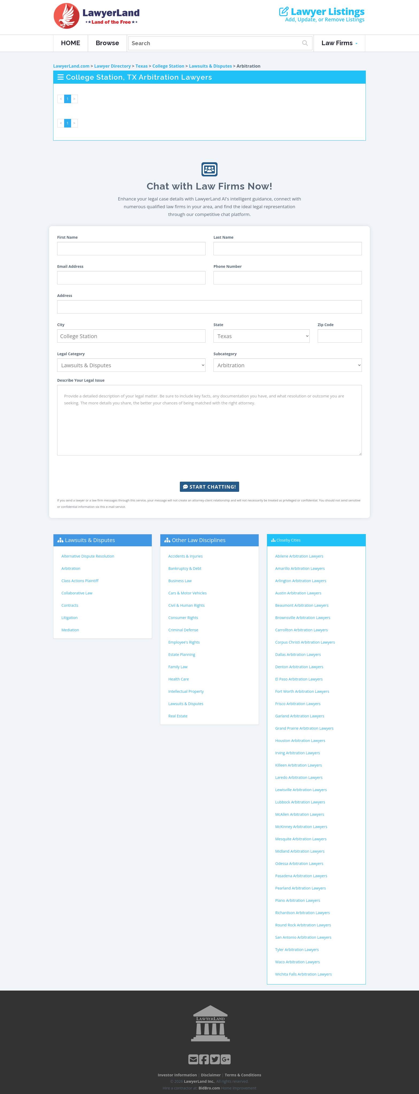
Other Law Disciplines (199, 540)
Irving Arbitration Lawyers (297, 752)
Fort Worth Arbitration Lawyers (302, 691)
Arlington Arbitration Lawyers (300, 580)
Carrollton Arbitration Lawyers (301, 629)
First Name (67, 237)
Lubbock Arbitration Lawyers (300, 802)
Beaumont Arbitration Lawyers (301, 605)
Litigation (69, 617)
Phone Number (228, 266)
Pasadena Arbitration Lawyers (301, 875)
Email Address (70, 266)
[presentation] (209, 468)
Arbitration (70, 568)
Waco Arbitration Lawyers (297, 961)
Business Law (180, 580)
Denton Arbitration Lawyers (299, 666)
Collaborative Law (76, 593)
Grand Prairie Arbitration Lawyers (304, 728)
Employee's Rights (184, 642)
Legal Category (71, 353)
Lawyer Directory (112, 66)
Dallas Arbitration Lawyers (298, 654)
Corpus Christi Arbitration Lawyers (305, 642)
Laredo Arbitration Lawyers (299, 777)
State (218, 324)
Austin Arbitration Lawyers (298, 593)
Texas (141, 66)
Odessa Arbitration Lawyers (299, 863)
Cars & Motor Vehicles (187, 593)
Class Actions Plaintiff (79, 580)
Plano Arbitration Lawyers (297, 900)
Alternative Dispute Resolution (87, 556)
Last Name (224, 237)
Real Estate (178, 715)
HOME (70, 43)
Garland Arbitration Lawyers (299, 715)
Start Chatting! (209, 487)
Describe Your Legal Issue (80, 380)
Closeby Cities (289, 540)
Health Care (178, 679)
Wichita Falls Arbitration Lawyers (303, 974)
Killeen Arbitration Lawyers (298, 765)
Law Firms (339, 43)
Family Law (178, 666)
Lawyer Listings (321, 11)
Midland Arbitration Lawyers (299, 851)
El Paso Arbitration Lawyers (299, 679)
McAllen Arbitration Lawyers (299, 814)
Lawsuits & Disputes (210, 66)
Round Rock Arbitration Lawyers (303, 924)
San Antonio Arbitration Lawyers (303, 937)
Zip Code (326, 324)
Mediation (70, 629)
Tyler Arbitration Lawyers (297, 949)
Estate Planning (181, 654)
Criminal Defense (183, 629)
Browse (107, 43)
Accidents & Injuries (185, 556)
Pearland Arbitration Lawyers (300, 888)
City (60, 324)
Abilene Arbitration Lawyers (299, 556)
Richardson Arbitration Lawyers (302, 912)
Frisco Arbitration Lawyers (297, 703)
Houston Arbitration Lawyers (300, 740)
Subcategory (225, 353)
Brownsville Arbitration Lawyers (302, 617)
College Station (168, 66)
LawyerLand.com (71, 66)
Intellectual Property (186, 691)
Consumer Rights (183, 617)
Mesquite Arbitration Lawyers (301, 838)
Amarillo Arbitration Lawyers (300, 568)
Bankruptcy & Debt (184, 568)
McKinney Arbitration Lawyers (301, 826)
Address (64, 295)
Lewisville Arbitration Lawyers (301, 789)
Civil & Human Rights (186, 605)
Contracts (69, 605)
